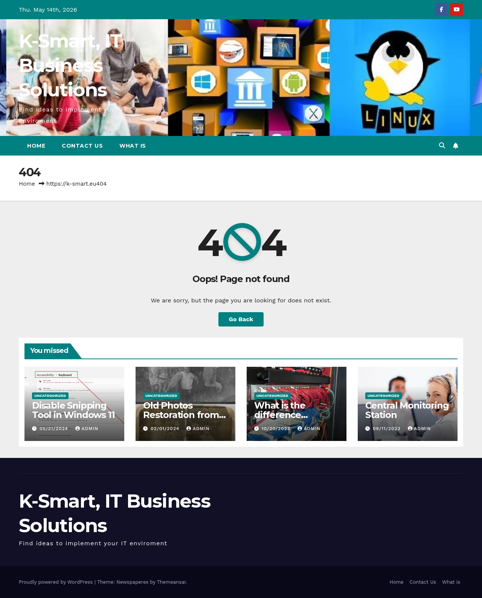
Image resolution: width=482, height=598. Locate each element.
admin (87, 428)
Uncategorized (50, 396)
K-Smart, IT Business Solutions (70, 65)
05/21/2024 (55, 428)
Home (36, 145)
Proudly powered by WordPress (57, 582)
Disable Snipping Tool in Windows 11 (73, 410)
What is (132, 145)
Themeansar (171, 582)
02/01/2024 (166, 428)
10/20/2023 (277, 428)
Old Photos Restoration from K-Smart (181, 415)
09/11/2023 (388, 428)
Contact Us (82, 145)
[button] (442, 145)
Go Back (241, 319)
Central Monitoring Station (406, 410)
